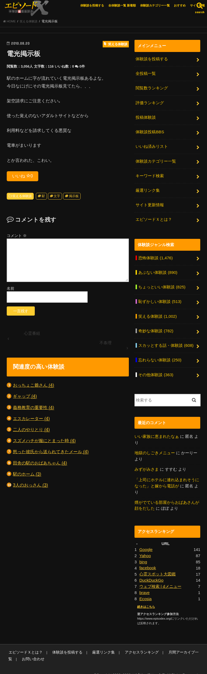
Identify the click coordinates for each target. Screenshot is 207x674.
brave (144, 584)
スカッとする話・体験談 (165, 340)
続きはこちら (146, 597)
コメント (17, 237)
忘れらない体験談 (159, 354)
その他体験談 (155, 368)
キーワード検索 (150, 174)
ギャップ (25, 397)
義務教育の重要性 (33, 408)
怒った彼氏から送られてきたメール (51, 453)
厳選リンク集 (148, 188)
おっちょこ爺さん (33, 386)
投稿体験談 (146, 117)
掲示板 (74, 197)
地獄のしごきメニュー (154, 446)
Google (145, 542)
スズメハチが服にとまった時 (44, 441)
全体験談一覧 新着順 (122, 5)
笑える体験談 (22, 197)
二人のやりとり (31, 430)
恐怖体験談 (155, 254)
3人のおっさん (30, 486)
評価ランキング (150, 102)
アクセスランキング (132, 643)
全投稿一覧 (146, 74)
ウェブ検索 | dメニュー (160, 578)
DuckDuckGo (151, 572)
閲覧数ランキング (152, 88)
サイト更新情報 (150, 202)
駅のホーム (27, 475)
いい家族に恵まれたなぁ (156, 430)
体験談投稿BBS (150, 131)
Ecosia (145, 590)
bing (143, 554)
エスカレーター (31, 419)
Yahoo (145, 548)
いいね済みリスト (152, 145)
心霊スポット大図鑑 (157, 566)
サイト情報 (197, 5)
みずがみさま (146, 462)
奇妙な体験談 (155, 326)
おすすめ (180, 5)
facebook (147, 560)
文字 (57, 197)
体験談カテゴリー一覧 (155, 5)
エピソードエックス (149, 666)
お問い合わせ (18, 650)
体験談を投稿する (92, 5)
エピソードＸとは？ (154, 216)
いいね (22, 176)
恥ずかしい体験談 (159, 297)
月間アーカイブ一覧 (173, 643)
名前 (10, 289)
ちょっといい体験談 (161, 283)
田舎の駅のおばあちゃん (40, 464)
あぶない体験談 (157, 269)
